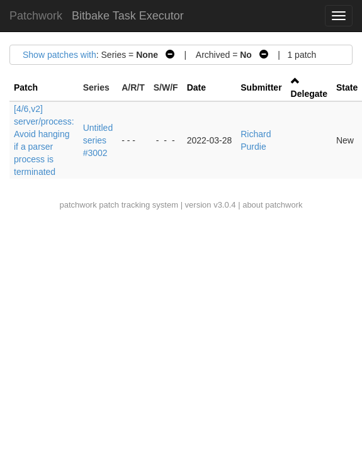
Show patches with (59, 55)
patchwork (77, 205)
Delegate (309, 94)
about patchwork (272, 205)
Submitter (260, 87)
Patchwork (35, 15)
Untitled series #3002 (98, 140)
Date (196, 87)
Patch (26, 87)
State (347, 87)
